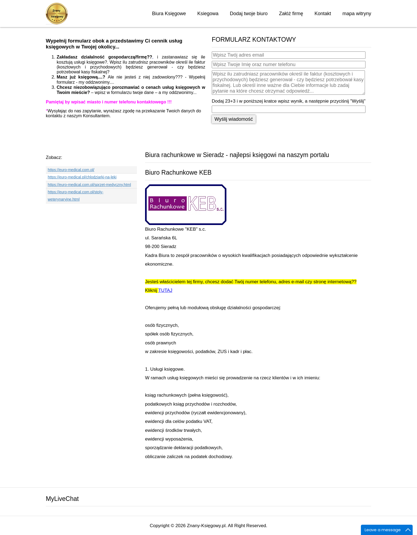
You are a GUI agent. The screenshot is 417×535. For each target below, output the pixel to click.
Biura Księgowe (169, 13)
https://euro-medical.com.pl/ (71, 170)
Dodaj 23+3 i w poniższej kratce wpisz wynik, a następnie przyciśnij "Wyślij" (288, 101)
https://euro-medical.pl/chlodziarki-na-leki (82, 177)
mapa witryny (356, 13)
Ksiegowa (208, 13)
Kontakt (323, 13)
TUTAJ (165, 290)
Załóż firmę (291, 13)
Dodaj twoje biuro (249, 13)
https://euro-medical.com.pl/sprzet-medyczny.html (89, 184)
